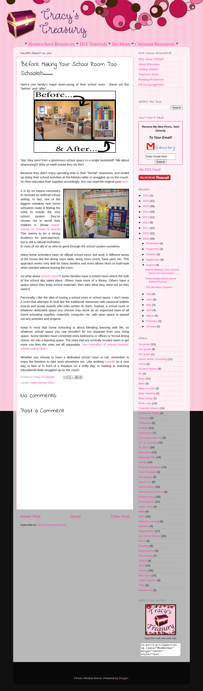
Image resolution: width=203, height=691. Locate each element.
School (142, 560)
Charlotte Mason (148, 408)
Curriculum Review (150, 437)
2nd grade (144, 349)
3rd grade (144, 354)
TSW (141, 585)
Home (75, 516)
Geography (145, 477)
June (149, 299)
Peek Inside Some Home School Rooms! (160, 280)
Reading (143, 545)
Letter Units (145, 506)
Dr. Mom (121, 44)
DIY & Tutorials (147, 442)
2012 (146, 222)
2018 (146, 195)
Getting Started (148, 69)
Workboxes (145, 590)
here (125, 181)
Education (144, 452)
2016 (146, 200)
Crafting (143, 427)
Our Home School (149, 536)
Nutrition (143, 526)
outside (110, 361)
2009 (146, 238)
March (150, 315)
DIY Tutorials (93, 44)
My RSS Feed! (150, 169)
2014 (146, 211)
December (153, 243)
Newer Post (30, 516)
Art (140, 373)
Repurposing (146, 550)
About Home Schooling (152, 359)
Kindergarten (146, 501)
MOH (141, 516)
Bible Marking (146, 393)
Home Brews (146, 486)
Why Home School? (151, 59)
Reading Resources (151, 79)
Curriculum (145, 432)
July (149, 293)
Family (142, 462)
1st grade (144, 344)
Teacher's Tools (148, 74)
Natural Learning (148, 521)
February (152, 321)
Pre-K (142, 540)
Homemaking (146, 496)
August (151, 264)
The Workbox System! (159, 287)
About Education (149, 64)
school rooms (50, 276)
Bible (141, 383)
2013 (146, 217)
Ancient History (147, 368)
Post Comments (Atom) (51, 524)
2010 (146, 233)
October (151, 254)
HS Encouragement (151, 84)
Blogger (123, 680)
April (149, 310)
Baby (141, 378)
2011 (146, 228)
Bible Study (145, 398)
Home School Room (42, 382)
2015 (146, 206)
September (153, 259)
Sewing (143, 570)
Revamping (145, 555)
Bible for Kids (146, 388)
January (151, 326)
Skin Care (144, 575)
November (153, 248)
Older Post (120, 516)
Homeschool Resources (51, 44)
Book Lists (144, 403)
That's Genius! (147, 580)
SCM (141, 565)
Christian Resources (155, 44)
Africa (142, 364)
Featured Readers (149, 467)
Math (141, 511)
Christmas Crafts (148, 413)
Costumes (144, 423)
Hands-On (144, 481)
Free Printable (147, 472)
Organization (146, 531)
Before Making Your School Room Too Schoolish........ (162, 271)
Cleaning (143, 418)
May (149, 304)
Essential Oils (146, 457)
